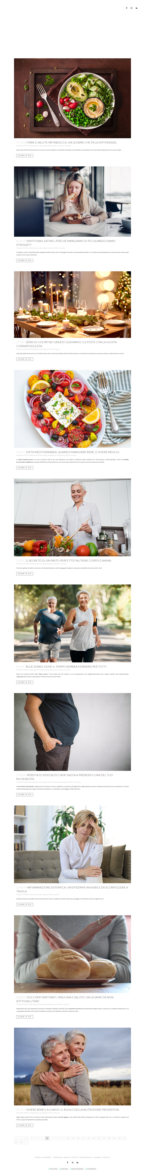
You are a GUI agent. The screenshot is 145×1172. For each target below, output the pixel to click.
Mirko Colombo (65, 145)
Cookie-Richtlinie (91, 1168)
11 (73, 1138)
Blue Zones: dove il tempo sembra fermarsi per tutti (66, 666)
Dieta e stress (47, 248)
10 (68, 1138)
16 (99, 1138)
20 (119, 1138)
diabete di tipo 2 (52, 145)
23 (21, 1142)
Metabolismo (51, 455)
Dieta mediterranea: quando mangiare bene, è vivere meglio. (73, 452)
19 (114, 1138)
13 (83, 1138)
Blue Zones (53, 670)
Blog (44, 145)
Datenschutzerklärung (77, 1168)
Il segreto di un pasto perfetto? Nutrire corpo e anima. (69, 560)
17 (104, 1138)
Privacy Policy (53, 1168)
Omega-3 (60, 455)
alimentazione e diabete (37, 670)
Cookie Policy (64, 1168)
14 (88, 1138)
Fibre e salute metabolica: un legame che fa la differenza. (72, 142)
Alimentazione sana (35, 145)
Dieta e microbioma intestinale (57, 782)
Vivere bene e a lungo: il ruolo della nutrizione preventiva (72, 1109)
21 (125, 1138)
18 (109, 1138)
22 (16, 1142)
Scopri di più (24, 155)
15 (94, 1138)
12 (78, 1138)
